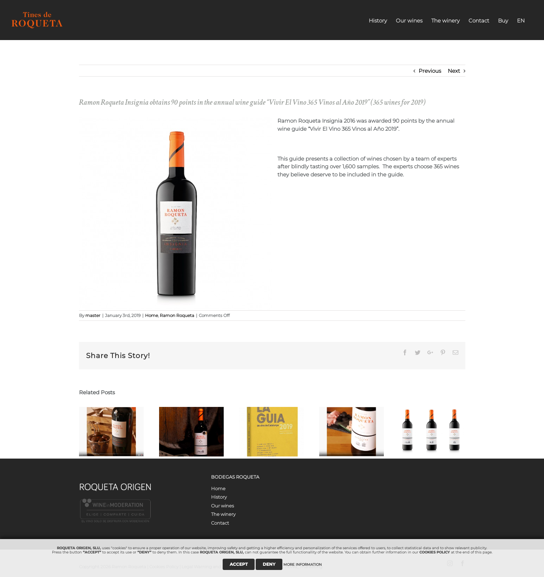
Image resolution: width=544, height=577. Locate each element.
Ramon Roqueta (177, 315)
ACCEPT (239, 564)
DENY (269, 564)
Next (454, 70)
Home (151, 315)
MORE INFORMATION (302, 564)
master (92, 315)
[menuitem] (378, 20)
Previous (430, 70)
